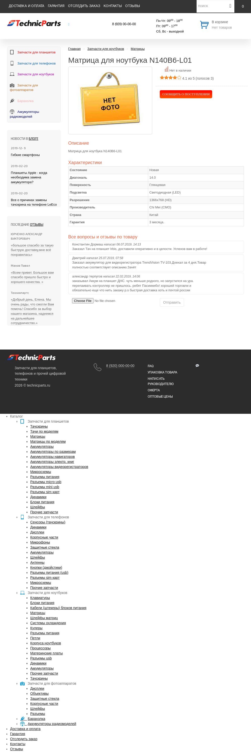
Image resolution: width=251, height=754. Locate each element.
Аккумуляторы (42, 447)
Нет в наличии (180, 70)
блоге (33, 139)
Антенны (37, 562)
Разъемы (37, 714)
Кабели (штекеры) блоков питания (58, 608)
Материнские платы (46, 653)
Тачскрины (39, 426)
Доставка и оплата (26, 6)
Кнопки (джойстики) (46, 568)
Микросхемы (40, 472)
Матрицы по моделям (48, 441)
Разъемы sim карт (45, 492)
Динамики (38, 497)
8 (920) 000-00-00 (120, 366)
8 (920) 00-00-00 (124, 24)
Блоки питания (42, 502)
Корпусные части (44, 537)
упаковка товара (162, 372)
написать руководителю (161, 382)
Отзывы (132, 6)
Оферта (154, 390)
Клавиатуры (40, 598)
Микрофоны (40, 542)
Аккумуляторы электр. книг (52, 462)
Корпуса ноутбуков (45, 643)
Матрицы (37, 436)
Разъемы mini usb (44, 487)
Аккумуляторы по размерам (53, 452)
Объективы (39, 694)
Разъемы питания (44, 477)
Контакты (113, 6)
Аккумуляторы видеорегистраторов (59, 467)
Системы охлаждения (48, 623)
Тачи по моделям (44, 431)
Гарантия (56, 6)
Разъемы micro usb (45, 482)
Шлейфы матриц (44, 618)
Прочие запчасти (44, 512)
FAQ (151, 366)
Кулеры (36, 628)
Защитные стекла (44, 547)
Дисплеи (37, 532)
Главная (74, 49)
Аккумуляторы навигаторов (52, 457)
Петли (35, 638)
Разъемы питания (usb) (49, 573)
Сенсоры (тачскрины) (47, 522)
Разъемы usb (41, 658)
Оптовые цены (160, 396)
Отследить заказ (84, 6)
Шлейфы (37, 507)
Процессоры (40, 648)
